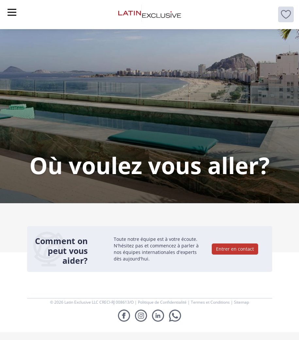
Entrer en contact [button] (235, 249)
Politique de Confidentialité (163, 302)
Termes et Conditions (211, 302)
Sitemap (241, 302)
